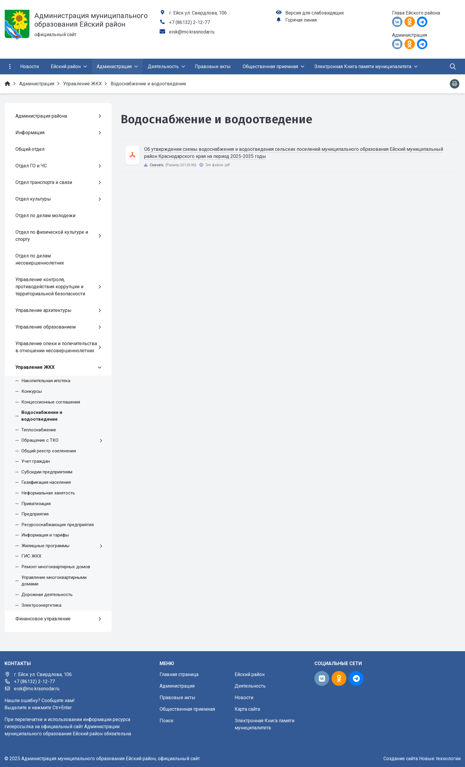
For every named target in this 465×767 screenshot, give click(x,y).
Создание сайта (400, 758)
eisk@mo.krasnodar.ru (191, 32)
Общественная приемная (187, 709)
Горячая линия (301, 20)
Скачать (156, 165)
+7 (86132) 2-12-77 (189, 22)
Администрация (177, 686)
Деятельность (250, 686)
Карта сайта (247, 709)
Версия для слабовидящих (314, 13)
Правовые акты (177, 697)
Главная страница (179, 674)
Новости (244, 697)
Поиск (166, 720)
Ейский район (250, 674)
